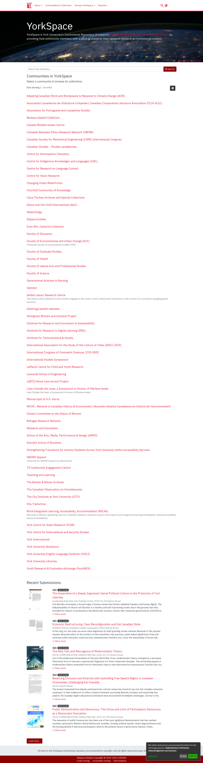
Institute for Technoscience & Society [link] (50, 338)
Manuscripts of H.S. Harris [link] (43, 399)
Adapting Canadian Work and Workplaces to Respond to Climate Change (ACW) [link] (76, 96)
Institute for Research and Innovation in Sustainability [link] (61, 323)
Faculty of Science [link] (38, 273)
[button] (162, 5)
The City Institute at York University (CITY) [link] (53, 496)
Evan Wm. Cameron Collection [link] (45, 226)
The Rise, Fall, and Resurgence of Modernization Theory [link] (87, 651)
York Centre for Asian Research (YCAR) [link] (51, 525)
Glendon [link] (32, 288)
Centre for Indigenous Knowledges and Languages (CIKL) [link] (62, 161)
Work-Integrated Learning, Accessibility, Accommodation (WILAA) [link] (67, 511)
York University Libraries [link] (42, 561)
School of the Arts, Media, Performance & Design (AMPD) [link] (62, 435)
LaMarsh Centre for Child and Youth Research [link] (55, 367)
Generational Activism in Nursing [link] (47, 280)
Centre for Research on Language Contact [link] (53, 168)
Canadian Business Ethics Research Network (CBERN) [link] (60, 132)
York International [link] (38, 539)
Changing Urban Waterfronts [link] (45, 183)
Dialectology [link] (34, 212)
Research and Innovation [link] (42, 428)
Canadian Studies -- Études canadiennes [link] (52, 147)
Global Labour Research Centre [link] (46, 295)
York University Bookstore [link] (43, 546)
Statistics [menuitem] (102, 5)
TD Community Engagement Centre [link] (49, 467)
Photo (180, 61)
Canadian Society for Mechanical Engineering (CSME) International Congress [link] (74, 139)
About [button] (37, 5)
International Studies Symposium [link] (47, 359)
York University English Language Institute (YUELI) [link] (58, 554)
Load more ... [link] (34, 741)
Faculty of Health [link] (37, 259)
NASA (188, 61)
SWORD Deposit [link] (36, 457)
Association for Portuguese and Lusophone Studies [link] (58, 110)
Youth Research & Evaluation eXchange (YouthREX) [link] (58, 568)
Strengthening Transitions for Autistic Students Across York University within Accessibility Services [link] (88, 450)
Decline (183, 756)
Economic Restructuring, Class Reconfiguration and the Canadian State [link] (96, 624)
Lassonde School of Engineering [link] (46, 374)
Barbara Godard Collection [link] (43, 117)
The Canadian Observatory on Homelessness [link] (54, 489)
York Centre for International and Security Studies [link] (58, 532)
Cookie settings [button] (83, 761)
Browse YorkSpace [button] (84, 5)
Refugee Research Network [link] (44, 421)
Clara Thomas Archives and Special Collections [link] (56, 197)
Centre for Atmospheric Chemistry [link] (48, 154)
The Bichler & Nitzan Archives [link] (45, 482)
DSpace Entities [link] (36, 219)
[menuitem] (38, 5)
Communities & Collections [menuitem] (58, 5)
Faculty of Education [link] (39, 234)
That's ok (193, 756)
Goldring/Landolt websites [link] (43, 309)
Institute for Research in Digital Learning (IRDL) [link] (56, 330)
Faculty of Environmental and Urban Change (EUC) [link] (58, 241)
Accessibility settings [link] (102, 761)
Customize (152, 756)
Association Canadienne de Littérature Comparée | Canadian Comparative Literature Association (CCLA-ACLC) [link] (94, 103)
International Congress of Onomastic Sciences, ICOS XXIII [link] (63, 352)
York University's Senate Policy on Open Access (139, 34)
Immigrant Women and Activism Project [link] (51, 316)
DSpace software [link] (85, 757)
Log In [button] (172, 5)
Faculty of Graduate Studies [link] (44, 251)
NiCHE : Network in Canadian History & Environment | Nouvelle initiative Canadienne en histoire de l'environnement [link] (99, 406)
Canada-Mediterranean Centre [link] (45, 125)
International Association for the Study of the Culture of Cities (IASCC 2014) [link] (74, 345)
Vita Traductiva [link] (36, 504)
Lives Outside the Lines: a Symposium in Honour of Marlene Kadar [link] (68, 388)
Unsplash (197, 61)
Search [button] (170, 69)
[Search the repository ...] (95, 69)
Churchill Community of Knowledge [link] (49, 190)
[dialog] (173, 751)
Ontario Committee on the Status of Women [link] (54, 413)
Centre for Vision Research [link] (43, 176)
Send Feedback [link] (119, 761)
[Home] (29, 5)
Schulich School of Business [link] (44, 442)
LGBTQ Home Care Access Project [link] (48, 381)
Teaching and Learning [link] (41, 475)
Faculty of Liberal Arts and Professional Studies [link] (56, 266)
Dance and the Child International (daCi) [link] (52, 205)
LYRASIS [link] (122, 757)
